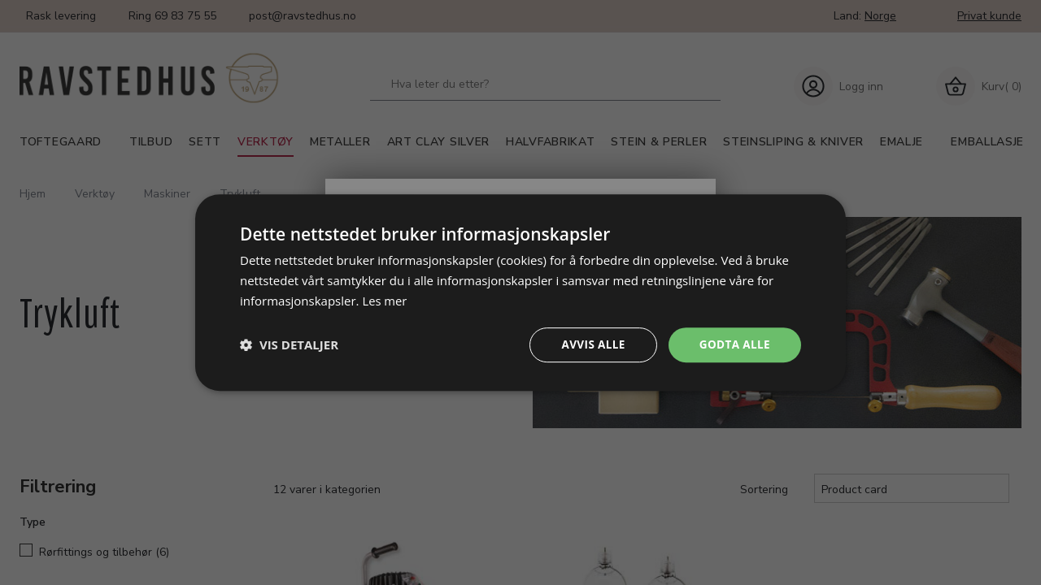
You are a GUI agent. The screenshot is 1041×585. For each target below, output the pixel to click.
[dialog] (520, 292)
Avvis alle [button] (589, 344)
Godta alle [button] (733, 344)
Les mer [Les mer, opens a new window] (384, 300)
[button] (289, 344)
